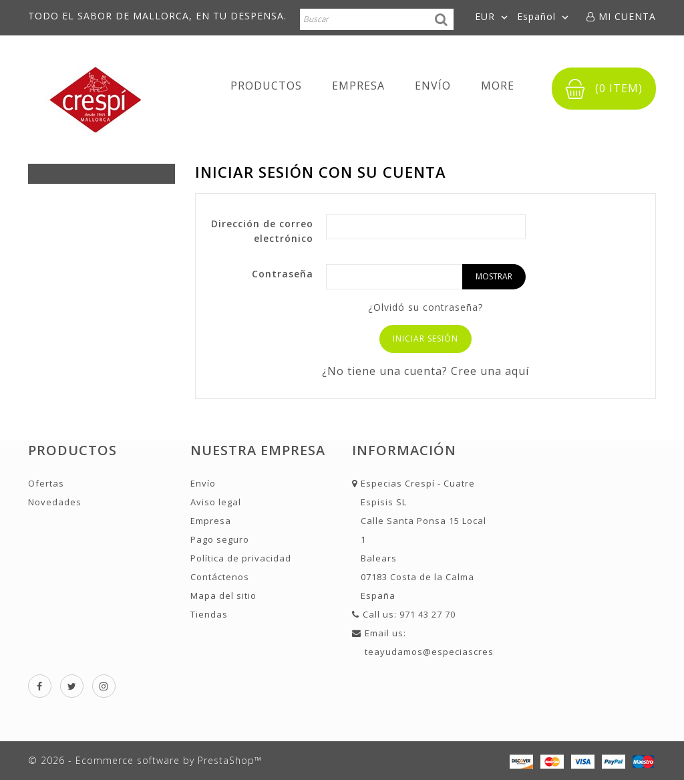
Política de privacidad (240, 558)
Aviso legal (215, 502)
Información (404, 450)
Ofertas (46, 483)
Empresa (358, 85)
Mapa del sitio (223, 596)
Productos (266, 85)
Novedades (54, 502)
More (497, 85)
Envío (433, 85)
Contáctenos (219, 577)
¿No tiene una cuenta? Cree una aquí (425, 371)
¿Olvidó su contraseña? (425, 307)
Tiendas (209, 614)
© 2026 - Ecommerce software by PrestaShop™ (145, 760)
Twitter (71, 686)
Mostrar (494, 276)
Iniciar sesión (425, 338)
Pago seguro (219, 539)
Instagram (104, 686)
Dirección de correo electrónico (262, 231)
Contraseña (282, 273)
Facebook (39, 686)
